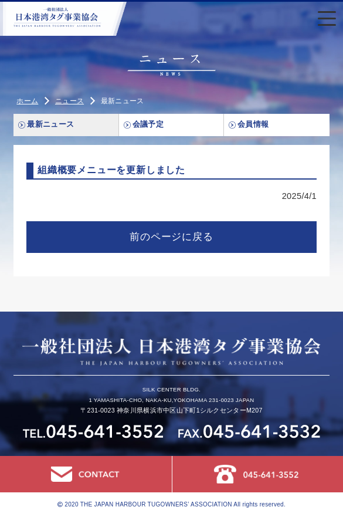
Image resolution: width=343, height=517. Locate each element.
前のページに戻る (171, 236)
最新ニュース (50, 124)
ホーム (27, 101)
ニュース (69, 101)
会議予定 (148, 124)
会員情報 (253, 124)
